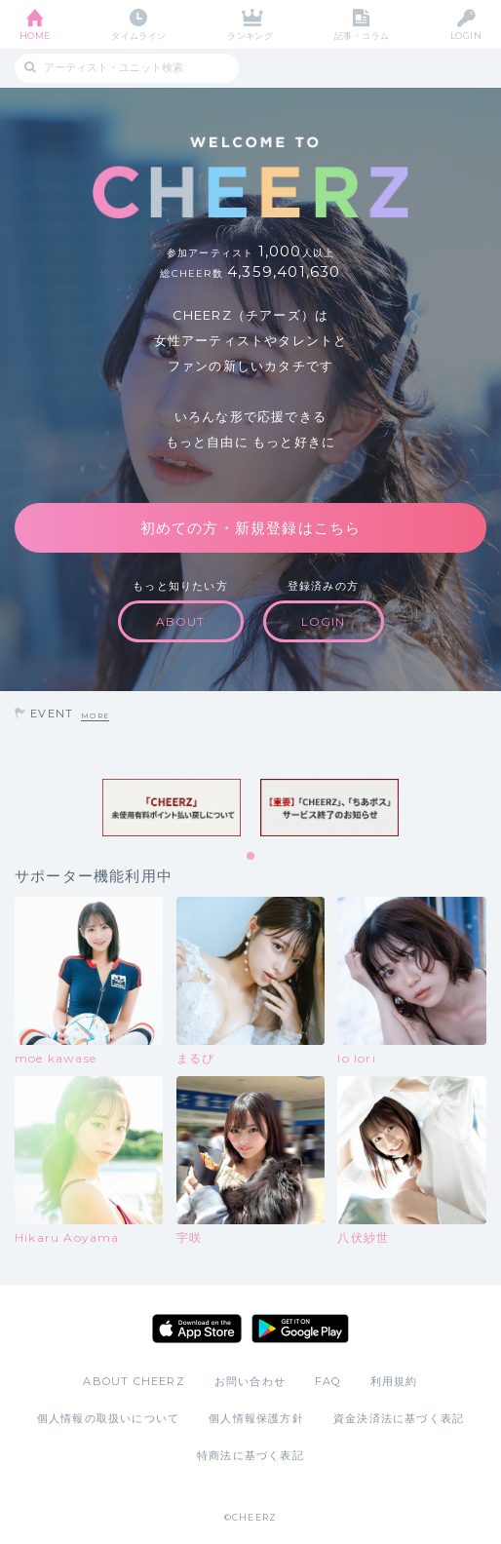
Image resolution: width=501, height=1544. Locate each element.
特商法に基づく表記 (250, 1455)
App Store (197, 1328)
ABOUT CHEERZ (133, 1381)
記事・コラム (362, 35)
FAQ (328, 1381)
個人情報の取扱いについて (108, 1418)
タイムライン (139, 35)
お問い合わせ (250, 1381)
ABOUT (181, 621)
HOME (35, 35)
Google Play (300, 1328)
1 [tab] (251, 857)
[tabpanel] (171, 807)
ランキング (250, 35)
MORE (95, 716)
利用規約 (394, 1381)
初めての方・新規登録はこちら (251, 528)
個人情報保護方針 (256, 1418)
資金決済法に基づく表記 (398, 1418)
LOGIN (466, 35)
